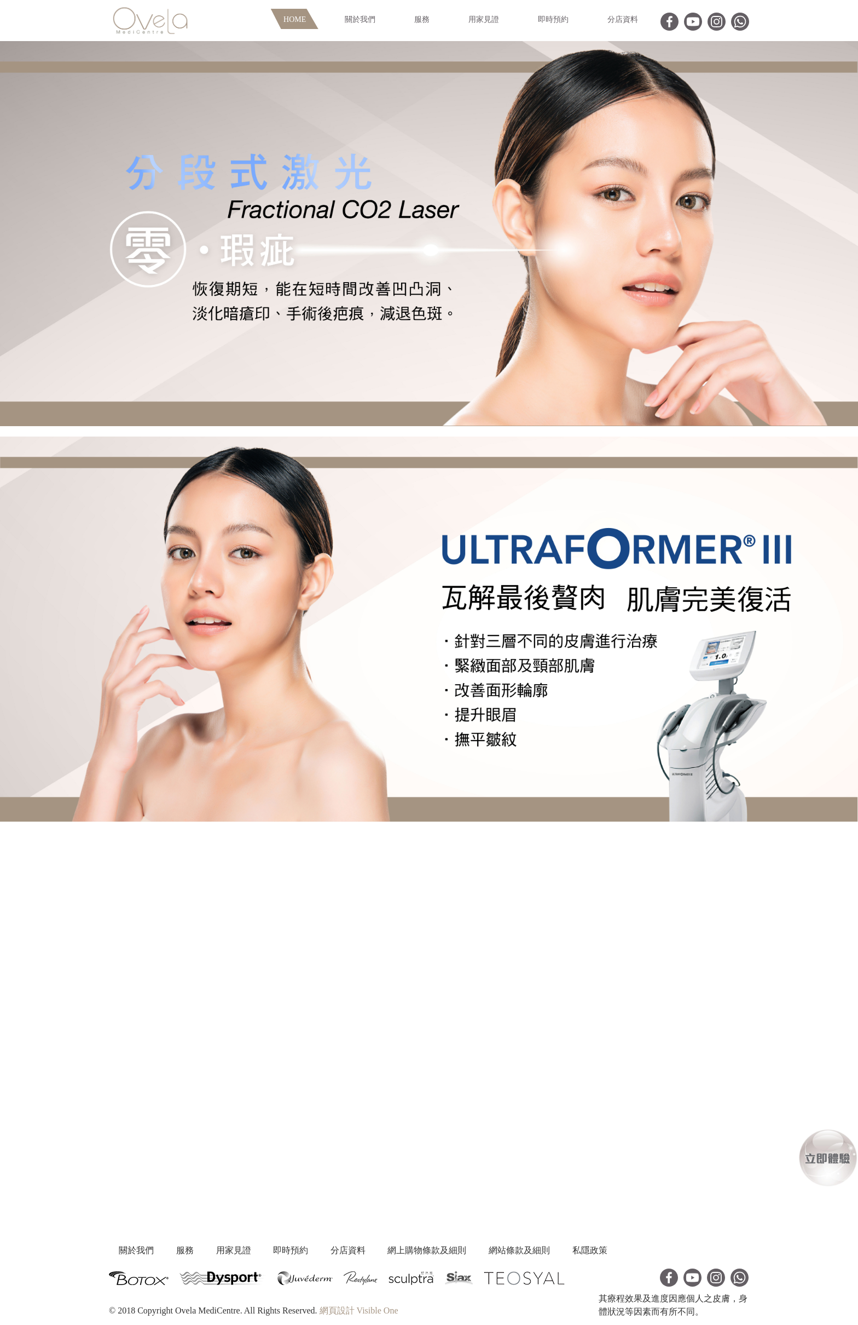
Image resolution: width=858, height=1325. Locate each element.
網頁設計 (337, 1310)
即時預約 (553, 19)
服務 (422, 19)
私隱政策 (685, 1250)
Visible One (377, 1310)
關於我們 (360, 19)
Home (294, 19)
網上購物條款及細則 (497, 1250)
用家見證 (483, 19)
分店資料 (622, 19)
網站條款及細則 (602, 1250)
